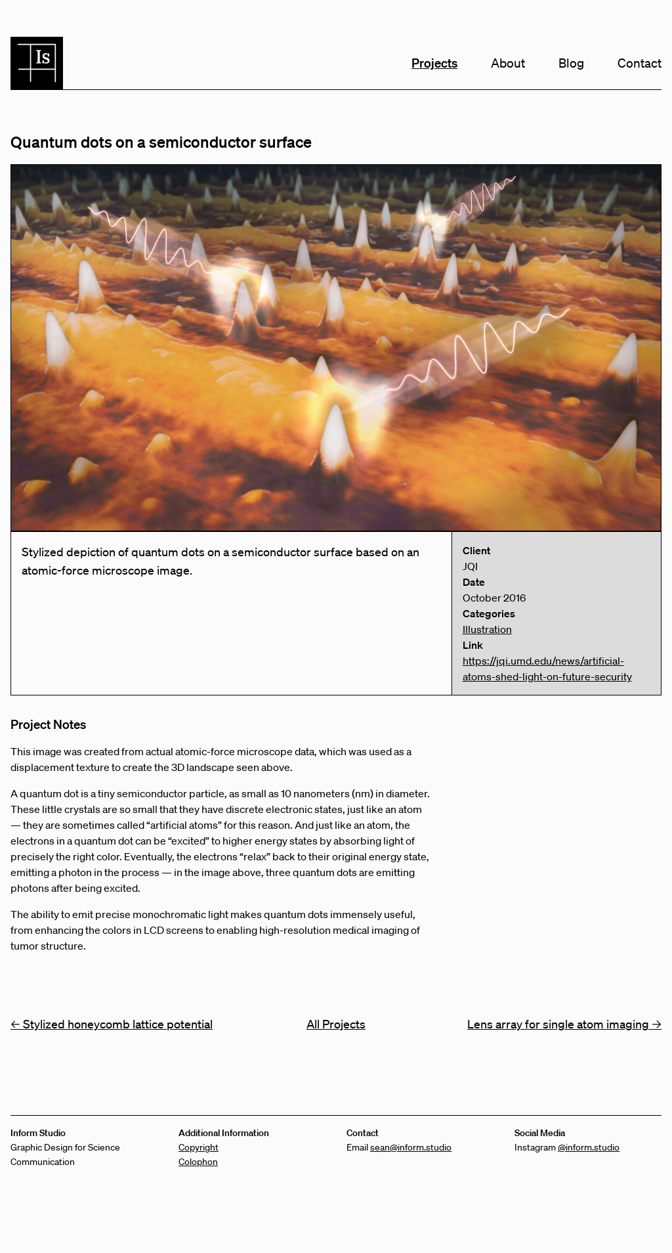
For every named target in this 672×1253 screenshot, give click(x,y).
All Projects (336, 1024)
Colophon (198, 1162)
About (508, 63)
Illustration (487, 629)
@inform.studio (589, 1147)
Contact (640, 63)
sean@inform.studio (411, 1147)
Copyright (198, 1147)
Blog (571, 63)
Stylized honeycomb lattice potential (111, 1024)
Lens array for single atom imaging (564, 1024)
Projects (434, 62)
